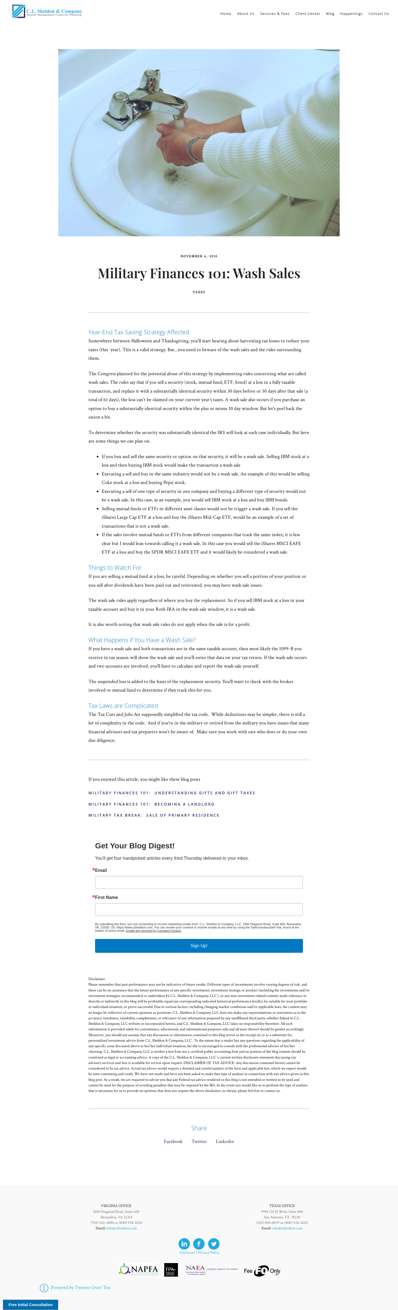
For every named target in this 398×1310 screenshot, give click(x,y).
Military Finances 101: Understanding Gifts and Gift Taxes (172, 792)
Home (225, 13)
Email (101, 870)
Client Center (308, 13)
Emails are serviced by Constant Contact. (154, 930)
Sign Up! (198, 945)
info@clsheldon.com (121, 1228)
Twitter (199, 1141)
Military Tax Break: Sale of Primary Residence (154, 815)
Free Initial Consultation (31, 1305)
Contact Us (378, 13)
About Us (246, 13)
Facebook (173, 1141)
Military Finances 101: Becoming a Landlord (151, 804)
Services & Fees (275, 13)
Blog (330, 13)
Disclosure (187, 1252)
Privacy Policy (208, 1252)
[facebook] (199, 1244)
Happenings (351, 13)
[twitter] (214, 1244)
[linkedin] (184, 1244)
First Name (106, 897)
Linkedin (225, 1141)
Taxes (199, 292)
